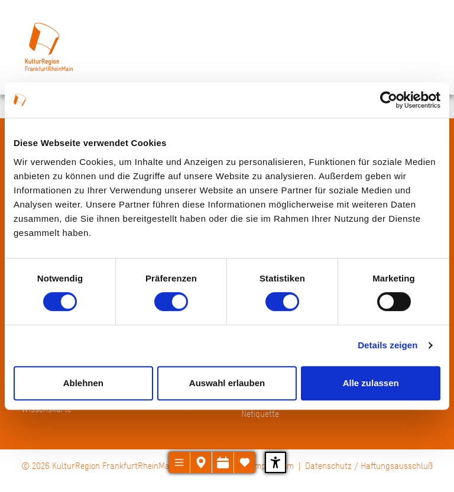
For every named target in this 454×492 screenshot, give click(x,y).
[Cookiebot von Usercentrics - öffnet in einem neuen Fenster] (388, 100)
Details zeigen (387, 345)
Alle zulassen (371, 383)
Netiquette (260, 413)
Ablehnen (83, 383)
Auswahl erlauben (227, 383)
